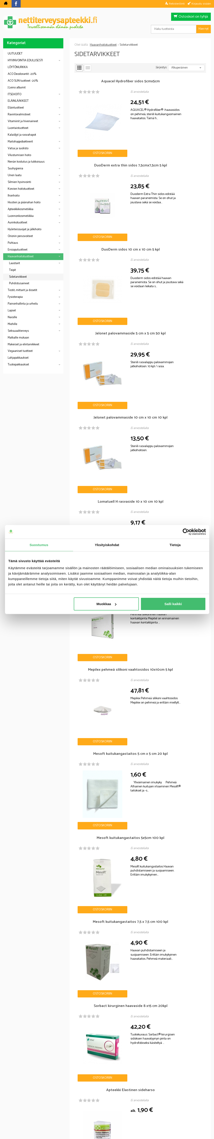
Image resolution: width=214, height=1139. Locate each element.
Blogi (83, 1104)
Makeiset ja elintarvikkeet (23, 344)
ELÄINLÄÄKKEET (18, 101)
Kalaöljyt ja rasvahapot (22, 135)
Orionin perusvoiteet (20, 236)
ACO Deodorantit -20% (22, 74)
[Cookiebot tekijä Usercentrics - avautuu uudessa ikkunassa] (186, 531)
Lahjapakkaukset (18, 357)
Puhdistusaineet (19, 283)
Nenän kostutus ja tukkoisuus (26, 161)
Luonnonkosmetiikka (21, 216)
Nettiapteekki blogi (26, 935)
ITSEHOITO (14, 94)
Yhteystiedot (164, 1104)
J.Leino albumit (17, 87)
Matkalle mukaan (18, 337)
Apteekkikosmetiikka (20, 209)
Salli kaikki (173, 604)
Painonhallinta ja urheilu (23, 303)
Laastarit (14, 263)
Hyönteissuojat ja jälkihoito (24, 229)
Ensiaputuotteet (17, 249)
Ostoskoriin (91, 130)
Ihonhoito (14, 195)
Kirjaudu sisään (201, 4)
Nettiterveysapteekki (56, 1104)
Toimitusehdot (136, 1104)
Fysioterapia (15, 297)
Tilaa (133, 1067)
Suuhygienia (15, 168)
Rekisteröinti (177, 4)
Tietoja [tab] (175, 545)
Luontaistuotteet (18, 128)
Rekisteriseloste (105, 1104)
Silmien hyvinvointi (19, 182)
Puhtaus (13, 243)
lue (131, 1075)
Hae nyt (204, 28)
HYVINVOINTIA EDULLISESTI (25, 60)
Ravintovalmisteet (19, 114)
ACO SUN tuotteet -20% (23, 80)
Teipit (12, 270)
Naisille (12, 317)
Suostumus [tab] (39, 545)
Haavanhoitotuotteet (21, 256)
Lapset (12, 310)
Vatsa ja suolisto (18, 148)
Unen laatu (15, 175)
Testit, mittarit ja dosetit (22, 290)
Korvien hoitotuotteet (21, 189)
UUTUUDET (15, 53)
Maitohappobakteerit (20, 141)
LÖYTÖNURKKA (18, 67)
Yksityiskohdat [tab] (107, 545)
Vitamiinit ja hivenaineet (23, 121)
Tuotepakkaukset (18, 364)
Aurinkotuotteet (17, 222)
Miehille (12, 324)
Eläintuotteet (16, 107)
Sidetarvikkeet (18, 277)
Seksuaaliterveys (18, 331)
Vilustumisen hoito (19, 155)
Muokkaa (106, 604)
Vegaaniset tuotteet (20, 351)
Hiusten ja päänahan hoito (24, 202)
